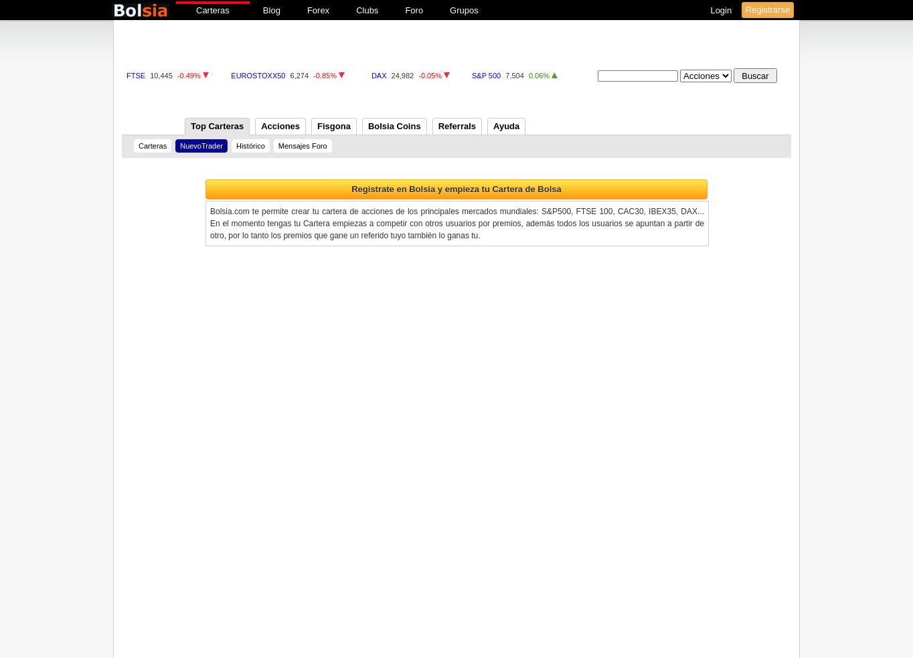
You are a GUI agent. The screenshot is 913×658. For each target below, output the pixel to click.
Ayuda (506, 126)
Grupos (464, 10)
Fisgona (334, 126)
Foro (414, 10)
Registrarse (768, 10)
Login (722, 10)
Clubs (367, 10)
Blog (271, 10)
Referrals (457, 126)
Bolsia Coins (394, 126)
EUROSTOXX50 (258, 76)
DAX (379, 76)
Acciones (280, 126)
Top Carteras (217, 126)
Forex (318, 10)
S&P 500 (486, 76)
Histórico (250, 146)
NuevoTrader (201, 146)
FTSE (136, 76)
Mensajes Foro (302, 146)
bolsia (140, 10)
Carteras (213, 10)
